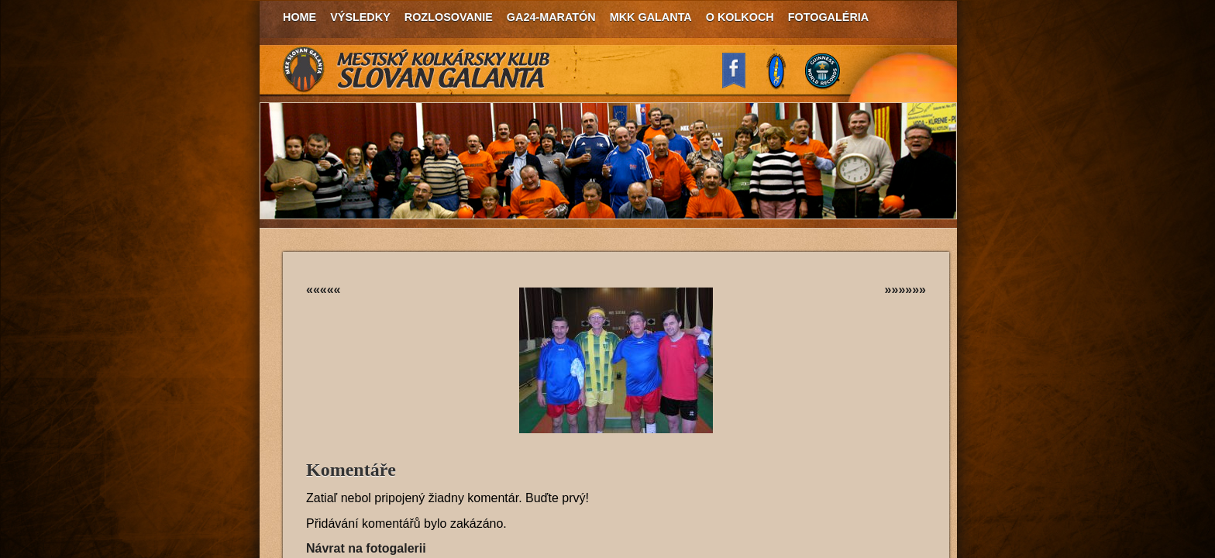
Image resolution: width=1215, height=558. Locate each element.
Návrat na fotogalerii (366, 548)
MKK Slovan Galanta (417, 70)
